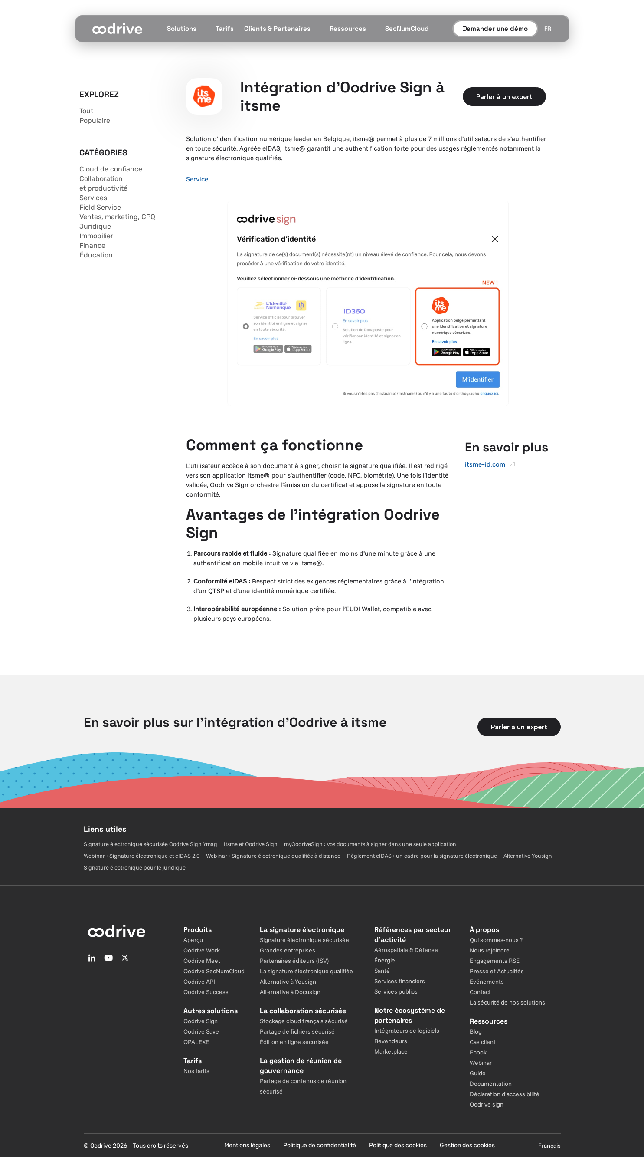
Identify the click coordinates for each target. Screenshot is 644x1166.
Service (197, 179)
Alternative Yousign (527, 855)
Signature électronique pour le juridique (135, 867)
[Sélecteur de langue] (547, 28)
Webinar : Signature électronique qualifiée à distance (273, 855)
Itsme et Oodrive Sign (251, 843)
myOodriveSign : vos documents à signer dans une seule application (370, 843)
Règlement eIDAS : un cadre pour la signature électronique (422, 855)
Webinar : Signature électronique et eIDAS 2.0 (141, 855)
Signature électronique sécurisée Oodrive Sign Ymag (150, 843)
